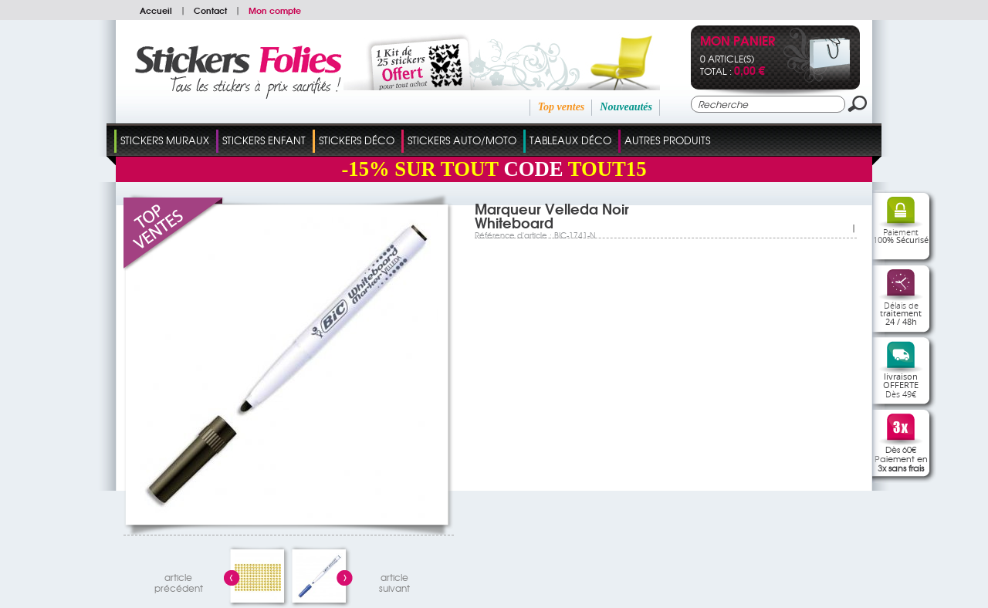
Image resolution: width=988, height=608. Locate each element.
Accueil (156, 10)
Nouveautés (626, 107)
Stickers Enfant (264, 140)
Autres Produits (667, 140)
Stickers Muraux (164, 140)
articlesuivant (394, 580)
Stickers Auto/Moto (462, 140)
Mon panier (737, 42)
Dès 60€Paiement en (901, 458)
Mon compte (275, 10)
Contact (210, 10)
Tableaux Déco (570, 140)
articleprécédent (178, 580)
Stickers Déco (356, 140)
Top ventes (561, 107)
